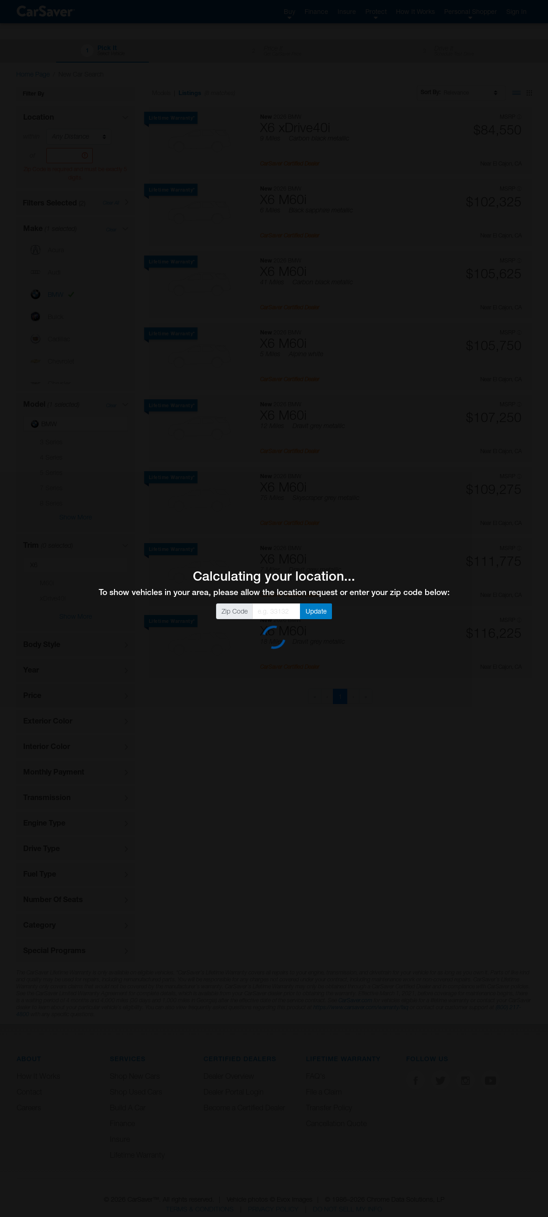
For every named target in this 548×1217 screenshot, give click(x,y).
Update (316, 611)
